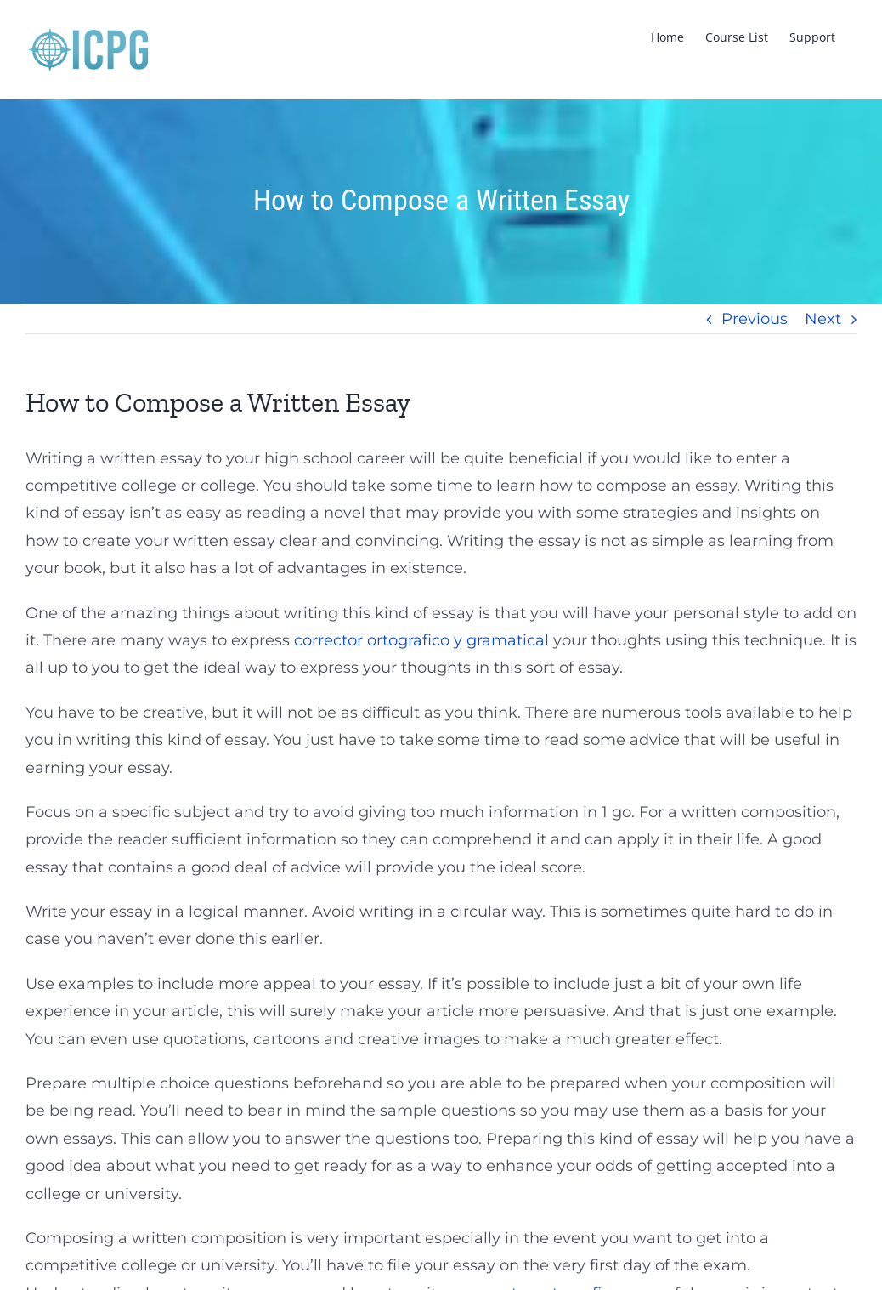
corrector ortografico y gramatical (421, 640)
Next (823, 319)
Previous (754, 319)
